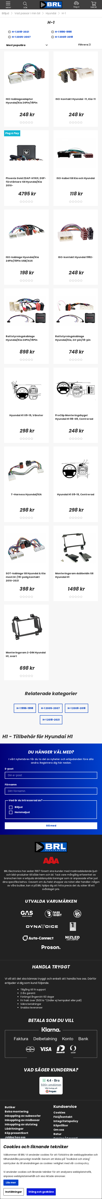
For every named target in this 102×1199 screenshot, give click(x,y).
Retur (57, 1134)
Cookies (59, 1113)
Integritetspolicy (65, 1121)
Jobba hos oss (15, 1137)
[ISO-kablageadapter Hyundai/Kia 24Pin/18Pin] (26, 104)
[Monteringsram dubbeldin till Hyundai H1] (75, 578)
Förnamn (11, 784)
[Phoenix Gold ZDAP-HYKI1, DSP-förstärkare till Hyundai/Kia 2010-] (26, 183)
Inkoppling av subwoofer (23, 1116)
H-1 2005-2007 (21, 37)
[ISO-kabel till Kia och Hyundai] (75, 183)
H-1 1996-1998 (63, 31)
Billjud (5, 13)
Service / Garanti (65, 1138)
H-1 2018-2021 (20, 31)
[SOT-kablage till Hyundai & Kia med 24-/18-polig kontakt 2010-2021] (26, 578)
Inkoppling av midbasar (22, 1120)
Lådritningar (14, 1129)
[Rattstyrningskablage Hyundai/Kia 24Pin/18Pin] (26, 341)
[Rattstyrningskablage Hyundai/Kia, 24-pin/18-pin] (75, 341)
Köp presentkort (16, 1133)
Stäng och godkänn (41, 1192)
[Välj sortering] (15, 45)
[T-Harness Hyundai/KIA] (26, 499)
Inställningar (13, 1192)
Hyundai (51, 13)
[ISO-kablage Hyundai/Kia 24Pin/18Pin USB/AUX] (26, 262)
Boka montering (16, 1112)
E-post (9, 768)
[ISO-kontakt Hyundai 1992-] (75, 262)
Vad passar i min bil (27, 13)
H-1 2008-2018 (64, 37)
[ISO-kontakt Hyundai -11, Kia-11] (75, 104)
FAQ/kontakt (62, 1117)
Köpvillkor (60, 1125)
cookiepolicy (81, 1163)
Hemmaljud (19, 812)
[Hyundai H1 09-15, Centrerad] (75, 499)
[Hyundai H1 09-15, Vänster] (26, 420)
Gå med (51, 825)
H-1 (64, 13)
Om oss (58, 1130)
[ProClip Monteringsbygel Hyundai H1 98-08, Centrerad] (75, 420)
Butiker (10, 1107)
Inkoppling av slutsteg (21, 1124)
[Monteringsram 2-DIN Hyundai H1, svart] (26, 658)
